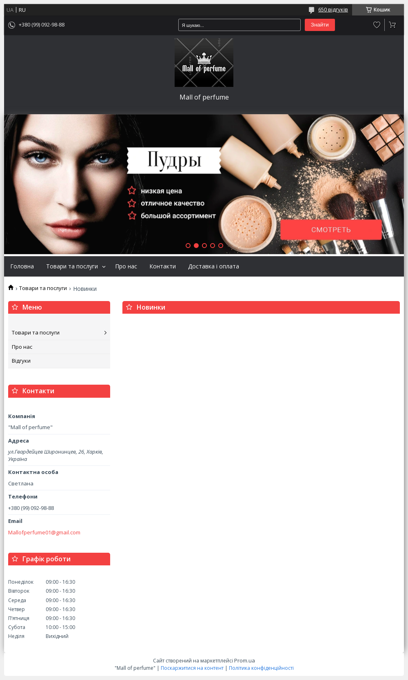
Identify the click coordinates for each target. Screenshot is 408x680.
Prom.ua (244, 660)
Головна (22, 266)
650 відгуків (333, 9)
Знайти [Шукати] (320, 25)
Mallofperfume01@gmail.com (44, 532)
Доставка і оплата (213, 266)
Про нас (126, 266)
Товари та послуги (72, 266)
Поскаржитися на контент (192, 667)
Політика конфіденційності (261, 667)
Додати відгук (377, 25)
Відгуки (21, 360)
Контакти (162, 266)
